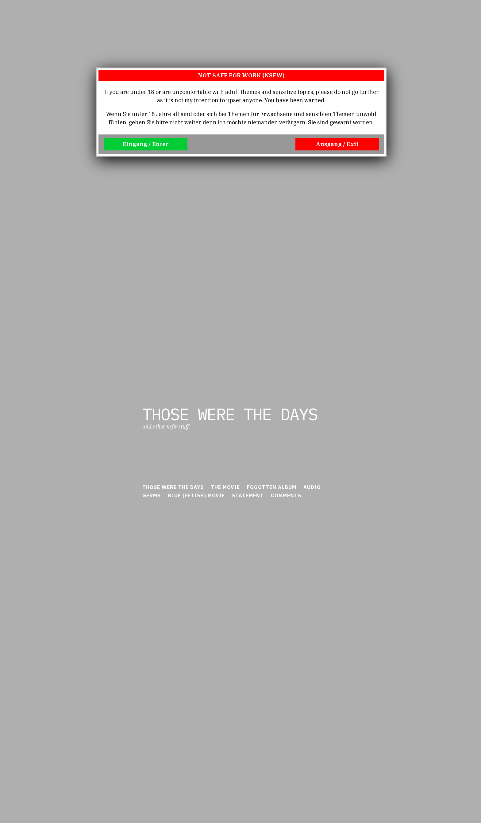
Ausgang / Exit (337, 144)
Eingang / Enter (146, 144)
